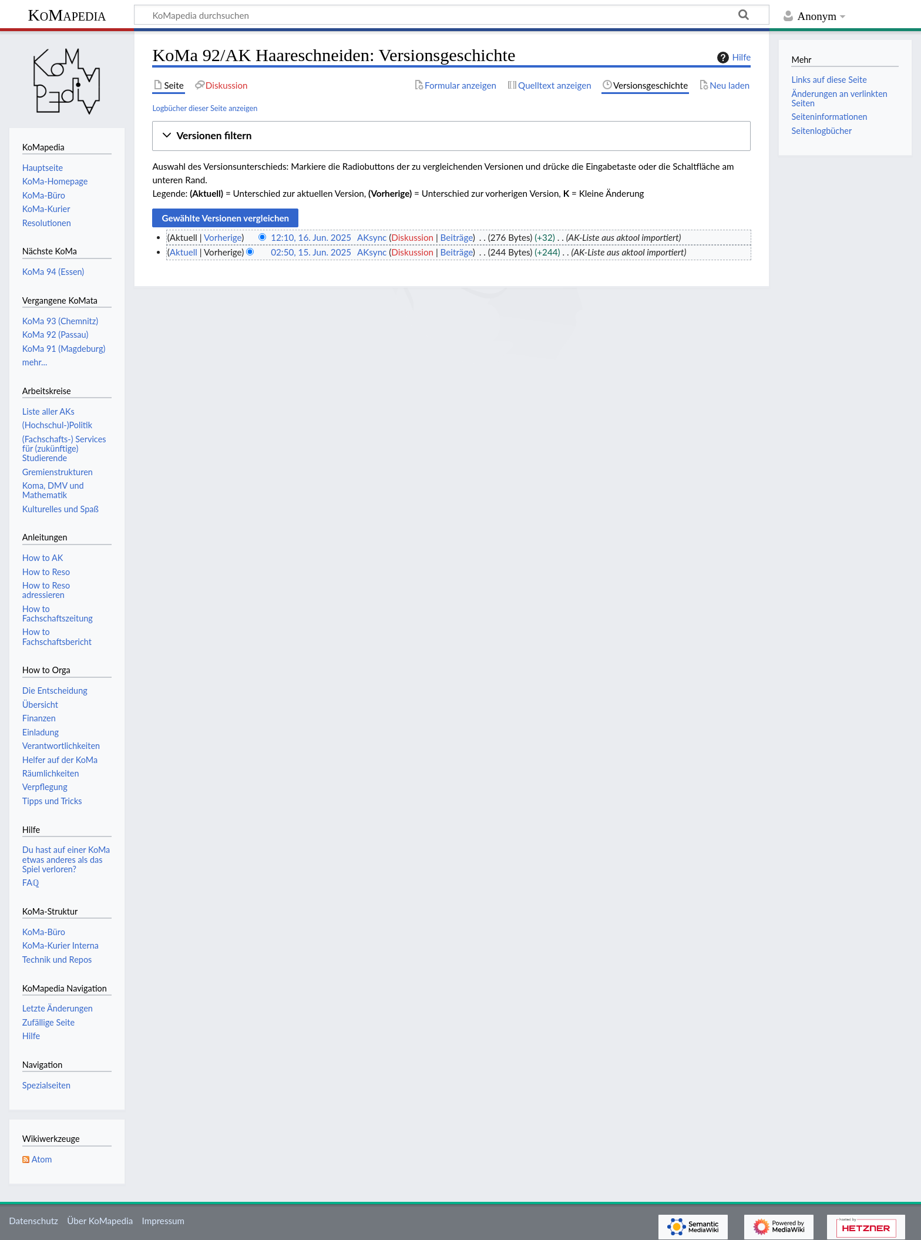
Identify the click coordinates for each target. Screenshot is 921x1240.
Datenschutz (33, 1220)
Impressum (163, 1220)
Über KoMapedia (100, 1220)
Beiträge (457, 237)
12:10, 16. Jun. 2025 (311, 237)
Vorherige (222, 237)
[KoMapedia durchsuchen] (452, 14)
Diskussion (412, 237)
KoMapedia (67, 15)
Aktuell (183, 252)
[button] (451, 136)
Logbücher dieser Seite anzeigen (204, 108)
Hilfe (732, 57)
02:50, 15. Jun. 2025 (311, 252)
